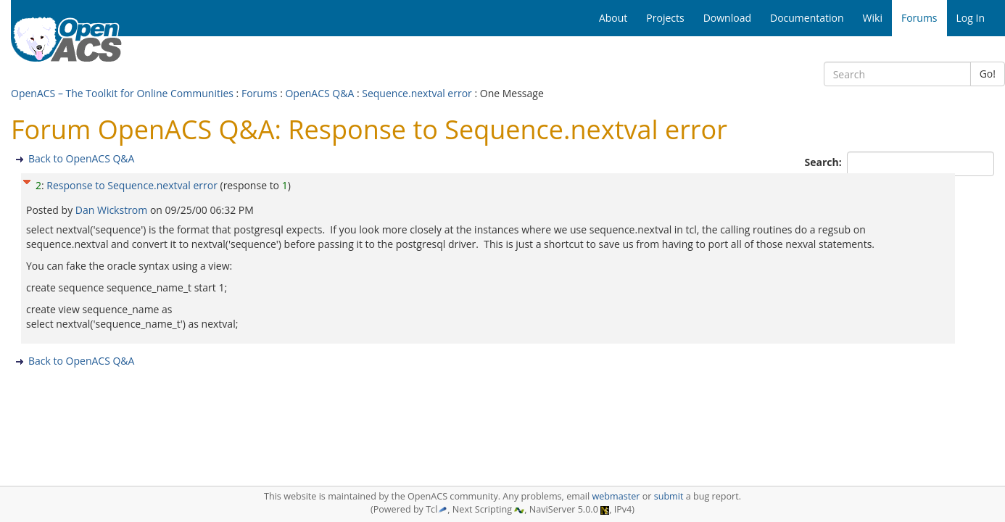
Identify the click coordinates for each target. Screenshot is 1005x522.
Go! (988, 73)
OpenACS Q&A (319, 93)
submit (669, 496)
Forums (259, 93)
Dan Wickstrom (112, 210)
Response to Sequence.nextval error (132, 185)
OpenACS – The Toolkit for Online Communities (122, 93)
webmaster (616, 496)
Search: (825, 162)
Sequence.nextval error (417, 93)
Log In (970, 18)
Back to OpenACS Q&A (81, 158)
